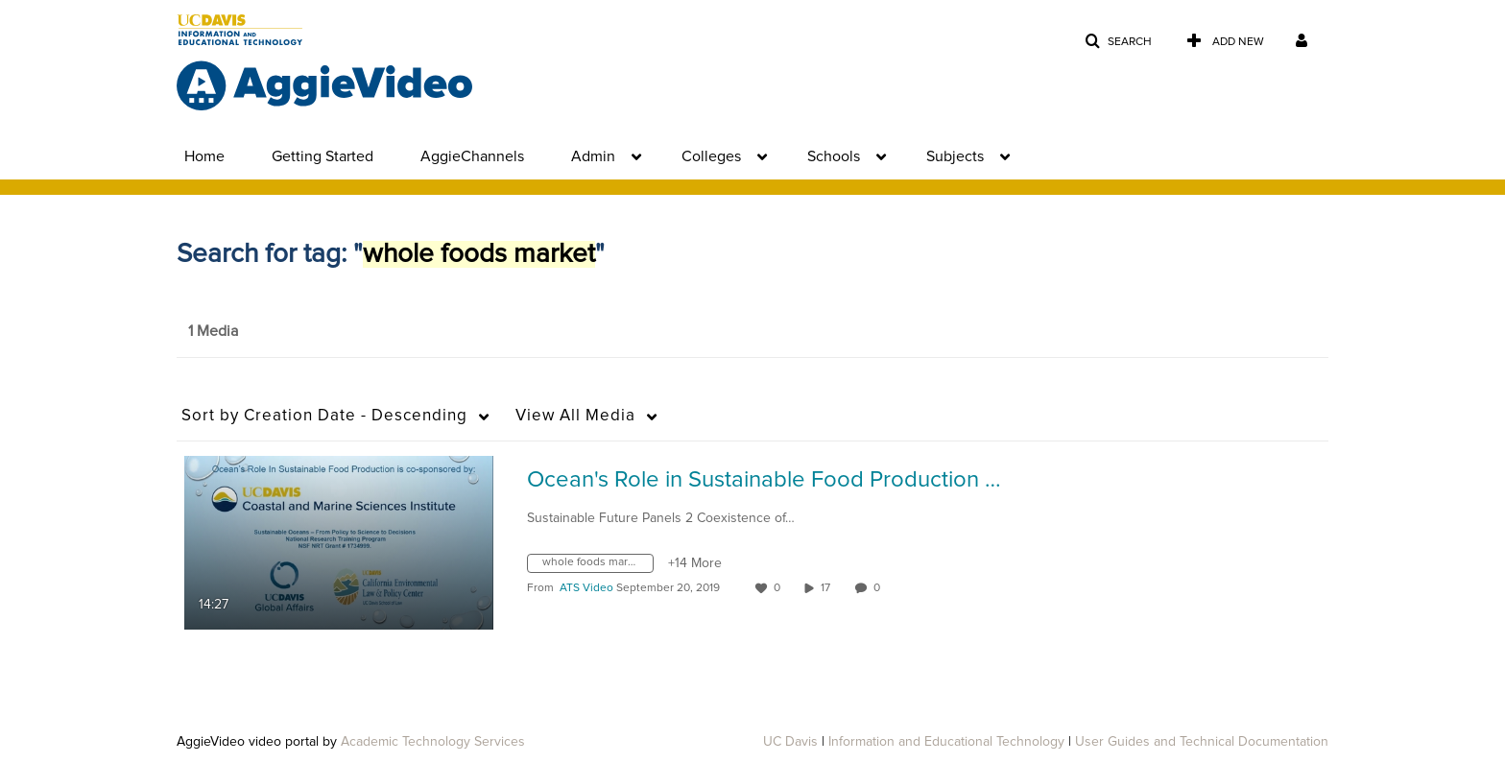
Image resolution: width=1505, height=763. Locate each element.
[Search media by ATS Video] (586, 588)
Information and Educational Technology (946, 742)
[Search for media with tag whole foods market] (597, 566)
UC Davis (790, 742)
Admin (593, 156)
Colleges (711, 156)
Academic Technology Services (433, 742)
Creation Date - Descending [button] (324, 416)
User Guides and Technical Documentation (1201, 742)
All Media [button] (575, 416)
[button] (1118, 42)
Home (204, 156)
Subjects (955, 156)
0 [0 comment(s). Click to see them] (879, 588)
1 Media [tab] (213, 331)
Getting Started (322, 156)
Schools (833, 156)
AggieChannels (472, 156)
